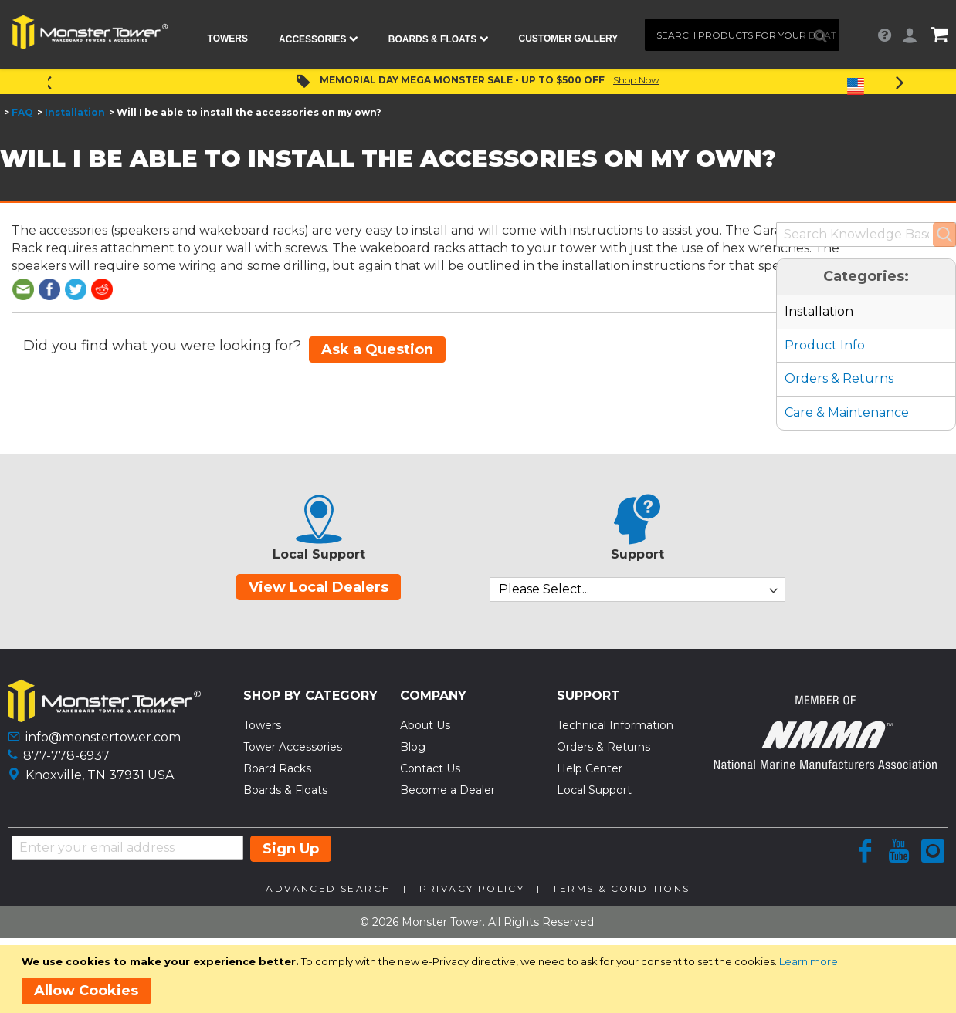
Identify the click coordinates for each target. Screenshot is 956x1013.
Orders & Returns (839, 378)
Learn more (808, 961)
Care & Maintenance (847, 412)
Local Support (594, 790)
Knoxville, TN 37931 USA (99, 775)
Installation (75, 112)
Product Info (825, 345)
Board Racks (277, 768)
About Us (425, 725)
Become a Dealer (447, 790)
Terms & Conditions (621, 888)
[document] (481, 979)
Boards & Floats (285, 790)
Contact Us (430, 768)
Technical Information (615, 725)
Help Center (589, 768)
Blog (412, 747)
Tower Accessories (292, 747)
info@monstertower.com (103, 737)
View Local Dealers (318, 587)
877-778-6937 (66, 755)
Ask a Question (377, 349)
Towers (262, 725)
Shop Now (636, 80)
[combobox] (742, 35)
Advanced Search (328, 888)
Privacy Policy (472, 888)
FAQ (22, 112)
